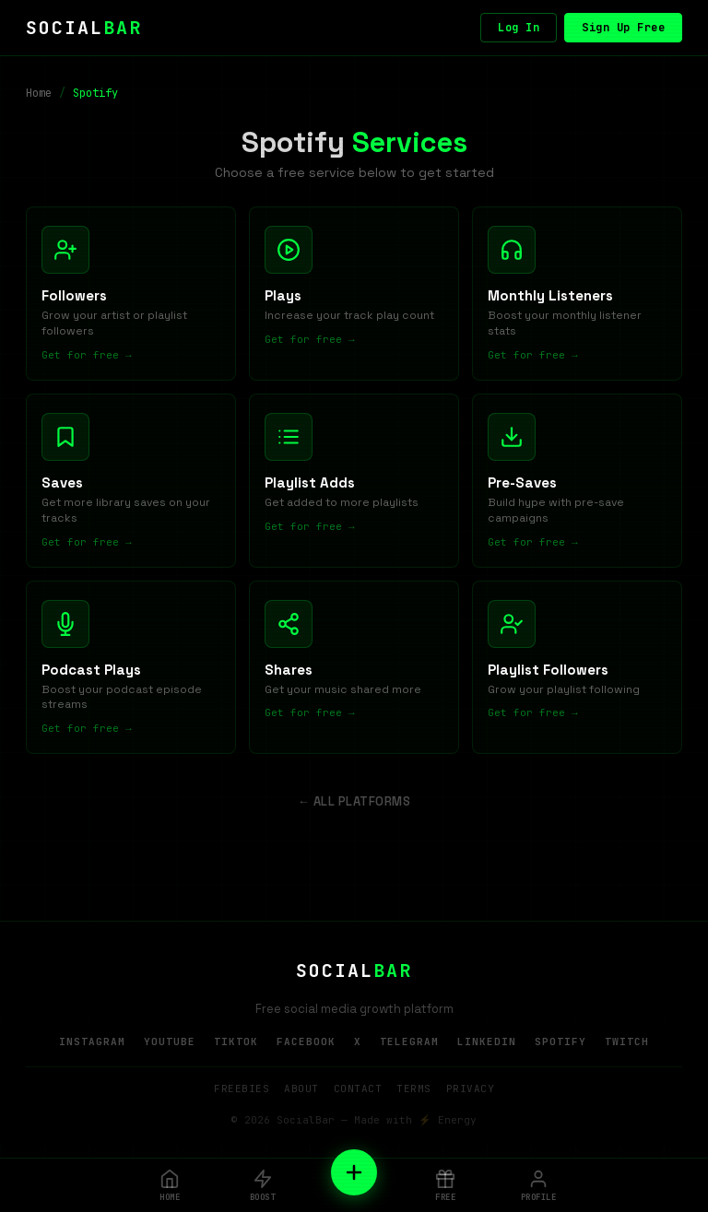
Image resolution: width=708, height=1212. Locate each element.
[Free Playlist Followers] (577, 670)
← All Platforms (354, 804)
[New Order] (354, 1172)
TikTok (236, 1044)
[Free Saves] (131, 482)
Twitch (627, 1044)
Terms (413, 1091)
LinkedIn (486, 1044)
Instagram (92, 1044)
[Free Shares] (354, 670)
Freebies (241, 1091)
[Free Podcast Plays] (131, 670)
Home (39, 93)
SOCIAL (84, 28)
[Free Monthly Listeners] (577, 294)
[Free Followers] (131, 294)
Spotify (560, 1044)
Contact (358, 1091)
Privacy (470, 1091)
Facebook (306, 1044)
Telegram (409, 1044)
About (301, 1091)
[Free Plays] (354, 294)
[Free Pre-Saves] (577, 482)
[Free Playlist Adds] (354, 482)
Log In (518, 27)
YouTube (169, 1044)
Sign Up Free (623, 27)
